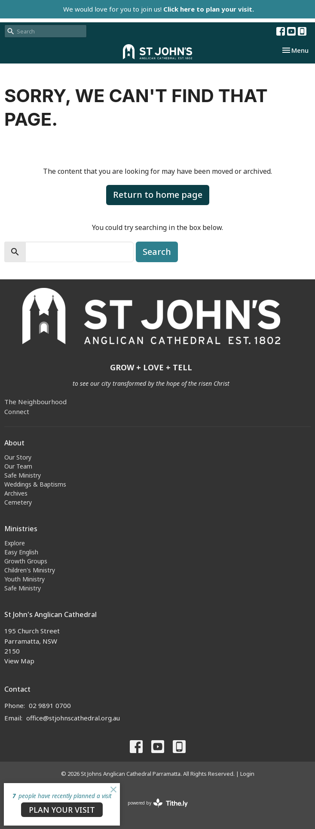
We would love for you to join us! (158, 9)
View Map (19, 661)
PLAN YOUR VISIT (62, 810)
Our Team (18, 466)
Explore (14, 543)
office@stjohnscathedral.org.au (73, 718)
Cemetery (18, 502)
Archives (16, 493)
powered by (158, 803)
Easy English (21, 552)
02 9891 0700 (50, 705)
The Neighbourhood (35, 401)
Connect (16, 411)
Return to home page (157, 194)
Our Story (17, 457)
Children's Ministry (29, 570)
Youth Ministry (24, 579)
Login (247, 774)
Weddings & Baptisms (35, 484)
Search (157, 251)
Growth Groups (25, 561)
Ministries (20, 528)
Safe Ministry (22, 475)
